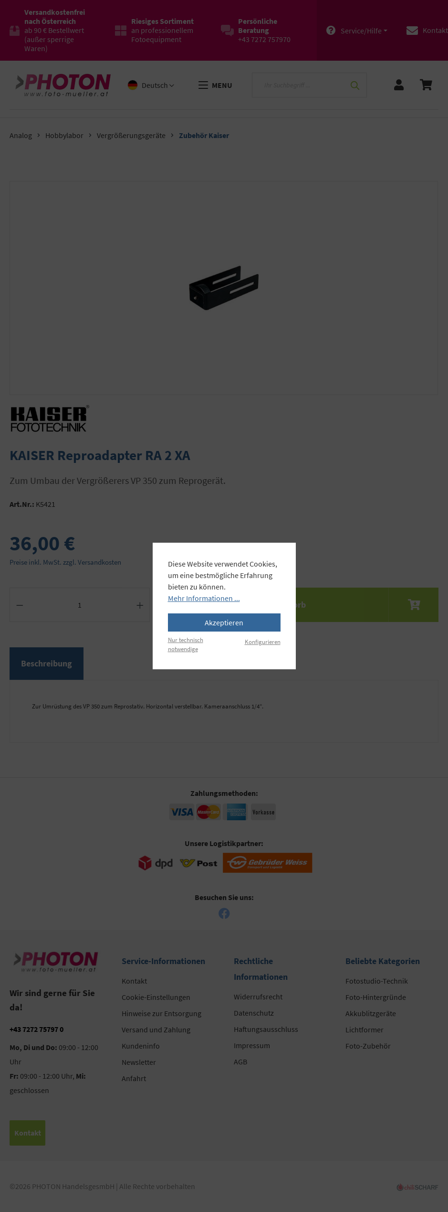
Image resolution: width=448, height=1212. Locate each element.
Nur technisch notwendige (185, 644)
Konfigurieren (263, 641)
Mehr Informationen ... (204, 598)
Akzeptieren (224, 622)
